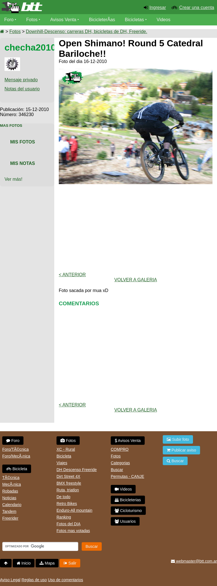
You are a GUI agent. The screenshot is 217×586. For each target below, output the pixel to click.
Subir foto (178, 439)
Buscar (117, 469)
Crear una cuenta (196, 7)
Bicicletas (135, 19)
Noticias (9, 498)
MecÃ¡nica (11, 484)
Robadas (10, 491)
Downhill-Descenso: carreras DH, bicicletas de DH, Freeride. (86, 31)
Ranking (64, 517)
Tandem (9, 511)
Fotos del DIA (69, 524)
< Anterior (72, 274)
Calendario (11, 504)
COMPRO (120, 449)
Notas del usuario (22, 88)
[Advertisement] (135, 228)
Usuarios (125, 521)
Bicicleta (16, 469)
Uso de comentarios (65, 580)
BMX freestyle (69, 483)
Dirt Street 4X (68, 476)
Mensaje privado (21, 79)
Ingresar (157, 7)
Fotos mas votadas (73, 530)
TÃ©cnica (10, 477)
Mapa (47, 563)
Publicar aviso (181, 450)
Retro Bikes (67, 503)
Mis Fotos (22, 142)
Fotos (32, 19)
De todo (63, 496)
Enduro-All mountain (74, 510)
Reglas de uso (34, 580)
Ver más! (13, 179)
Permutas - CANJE (127, 476)
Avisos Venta (63, 19)
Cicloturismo (128, 510)
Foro (9, 19)
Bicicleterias (128, 500)
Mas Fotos (11, 125)
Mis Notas (22, 163)
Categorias (120, 463)
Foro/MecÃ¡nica (16, 456)
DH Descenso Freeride (77, 469)
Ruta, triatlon (68, 490)
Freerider (10, 518)
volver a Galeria (135, 279)
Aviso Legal (10, 580)
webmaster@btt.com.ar (194, 561)
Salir (70, 563)
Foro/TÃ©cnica (15, 449)
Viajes (62, 463)
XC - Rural (66, 449)
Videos (163, 19)
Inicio (24, 563)
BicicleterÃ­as (102, 19)
